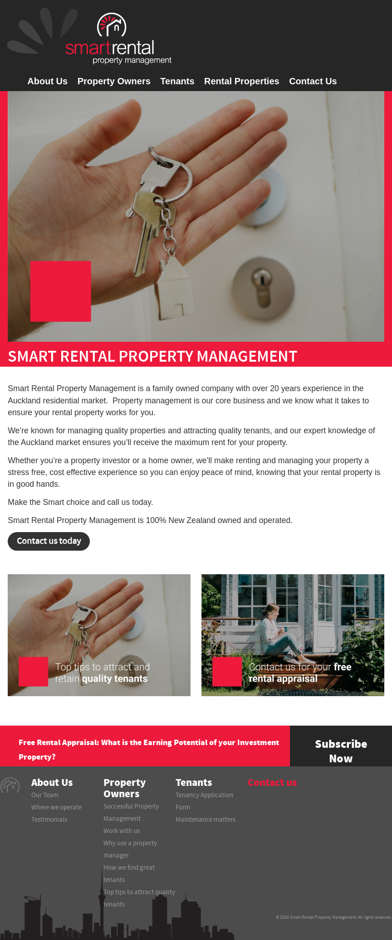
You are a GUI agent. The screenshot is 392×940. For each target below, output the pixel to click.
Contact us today (49, 541)
